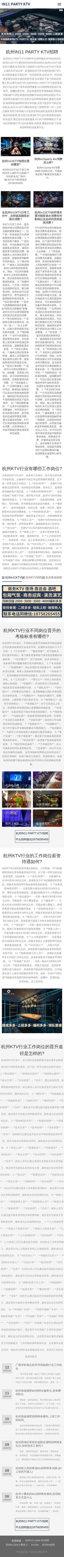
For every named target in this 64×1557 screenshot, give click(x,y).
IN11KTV (43, 1552)
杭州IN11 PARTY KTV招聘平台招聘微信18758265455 (32, 836)
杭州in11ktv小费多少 (17, 1544)
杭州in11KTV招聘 (12, 577)
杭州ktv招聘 (48, 1544)
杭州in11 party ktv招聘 (37, 1540)
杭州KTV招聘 (32, 577)
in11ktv (35, 1544)
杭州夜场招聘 (52, 577)
